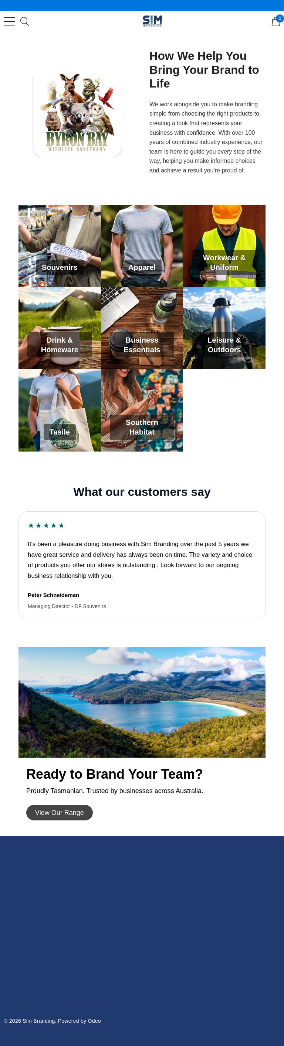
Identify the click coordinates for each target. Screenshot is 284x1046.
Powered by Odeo (79, 1021)
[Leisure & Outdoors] (224, 328)
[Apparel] (142, 246)
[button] (59, 812)
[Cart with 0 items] (275, 21)
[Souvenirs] (59, 246)
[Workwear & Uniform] (224, 246)
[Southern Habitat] (142, 410)
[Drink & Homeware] (59, 328)
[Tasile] (59, 410)
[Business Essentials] (142, 328)
